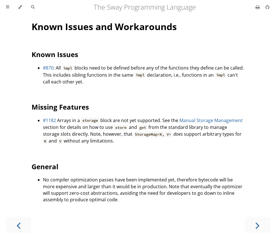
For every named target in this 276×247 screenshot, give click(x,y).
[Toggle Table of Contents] (7, 7)
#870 (48, 68)
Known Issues (55, 54)
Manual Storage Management (211, 120)
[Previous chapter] (18, 225)
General (45, 166)
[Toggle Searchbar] (32, 7)
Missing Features (60, 107)
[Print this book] (258, 7)
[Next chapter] (257, 225)
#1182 (49, 120)
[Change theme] (20, 7)
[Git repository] (267, 7)
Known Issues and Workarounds (104, 26)
